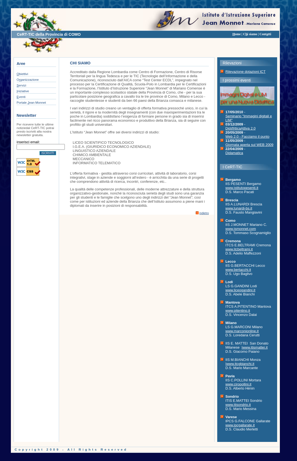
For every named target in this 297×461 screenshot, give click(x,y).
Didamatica (234, 153)
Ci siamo (250, 34)
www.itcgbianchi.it (240, 364)
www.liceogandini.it (240, 290)
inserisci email (28, 142)
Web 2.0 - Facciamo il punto (247, 136)
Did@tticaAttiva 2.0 (240, 128)
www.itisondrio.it (238, 405)
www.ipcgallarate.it (240, 425)
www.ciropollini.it (238, 384)
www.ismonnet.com (240, 229)
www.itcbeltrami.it (239, 249)
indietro (204, 213)
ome (236, 34)
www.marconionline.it (242, 331)
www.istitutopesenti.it (241, 188)
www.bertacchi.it (238, 270)
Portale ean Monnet (31, 102)
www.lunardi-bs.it (238, 208)
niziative (23, 91)
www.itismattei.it (255, 347)
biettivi (22, 74)
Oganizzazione (28, 79)
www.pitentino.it (237, 311)
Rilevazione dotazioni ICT (245, 72)
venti (21, 96)
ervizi (21, 85)
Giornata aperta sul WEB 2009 (249, 145)
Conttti (265, 34)
